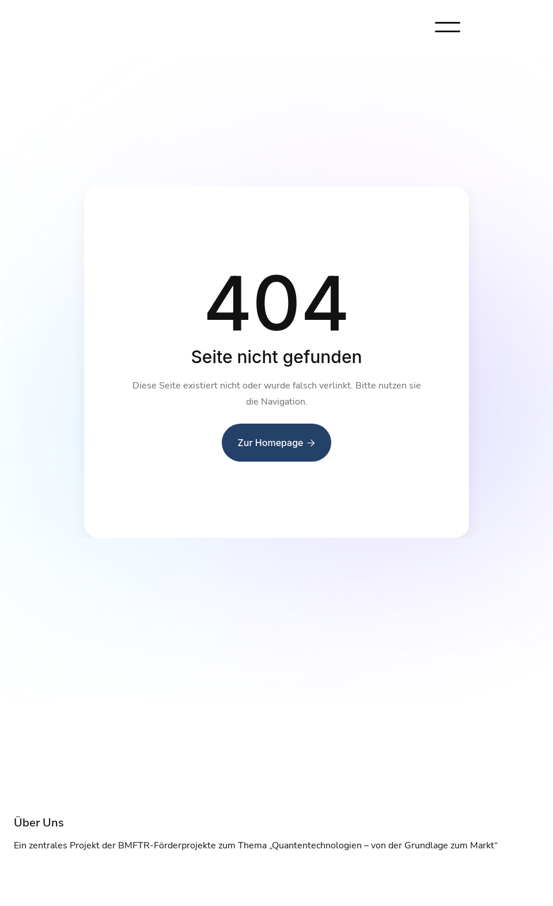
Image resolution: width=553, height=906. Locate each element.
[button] (447, 27)
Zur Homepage (277, 442)
